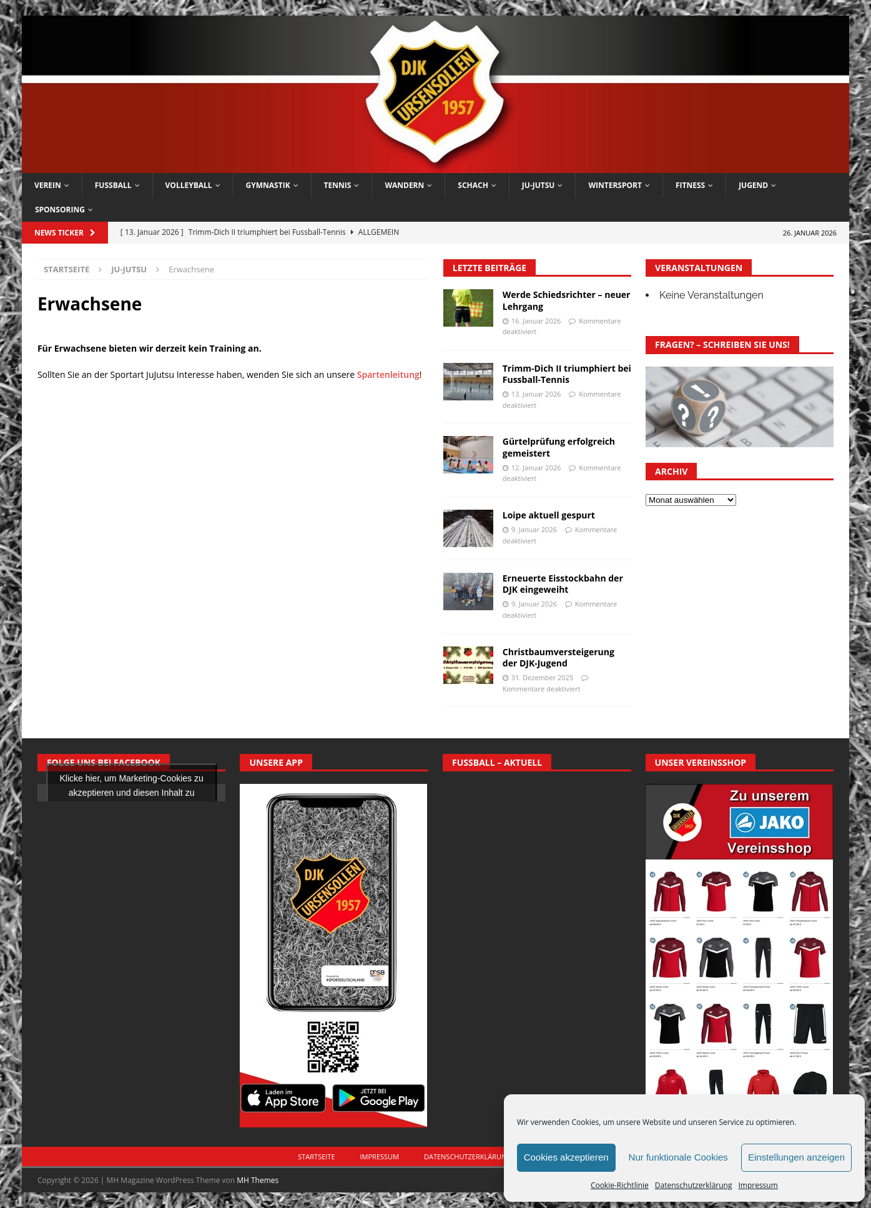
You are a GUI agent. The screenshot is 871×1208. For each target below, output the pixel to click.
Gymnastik (268, 185)
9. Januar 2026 (534, 529)
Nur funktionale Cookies (678, 1157)
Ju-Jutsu (538, 185)
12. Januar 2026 (536, 467)
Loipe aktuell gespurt (549, 515)
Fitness (690, 185)
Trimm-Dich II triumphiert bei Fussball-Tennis (567, 373)
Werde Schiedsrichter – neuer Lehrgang (567, 300)
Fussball (113, 185)
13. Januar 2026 (536, 394)
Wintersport (615, 185)
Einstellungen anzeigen (796, 1157)
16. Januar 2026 (536, 320)
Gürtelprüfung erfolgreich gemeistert (559, 446)
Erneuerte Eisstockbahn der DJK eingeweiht (563, 583)
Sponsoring (60, 209)
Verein (47, 185)
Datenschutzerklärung (693, 1185)
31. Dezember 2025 (542, 677)
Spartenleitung (388, 374)
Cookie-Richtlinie (620, 1185)
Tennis (338, 185)
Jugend (753, 185)
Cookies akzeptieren (566, 1157)
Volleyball (188, 185)
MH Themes (257, 1180)
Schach (473, 185)
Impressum (757, 1185)
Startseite (316, 1156)
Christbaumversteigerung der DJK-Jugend (558, 657)
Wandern (404, 185)
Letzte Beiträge (489, 268)
